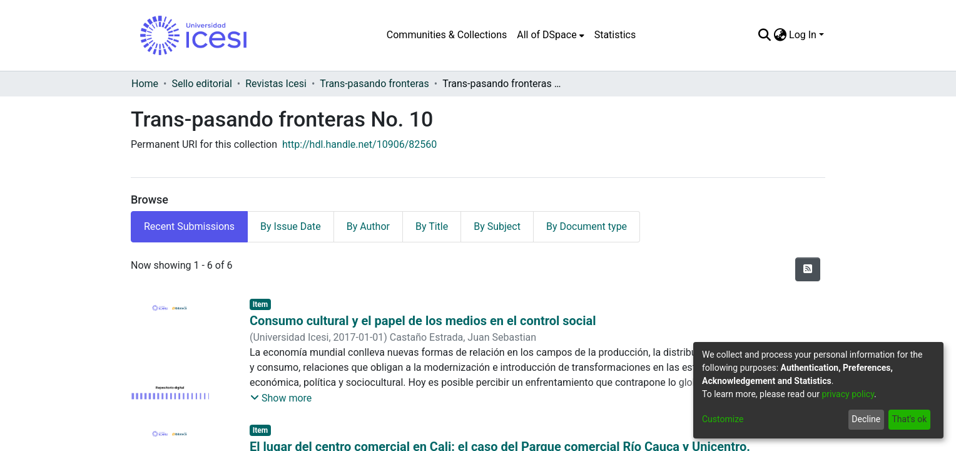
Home (144, 84)
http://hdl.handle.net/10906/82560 (359, 144)
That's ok (909, 419)
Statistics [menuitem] (615, 35)
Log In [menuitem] (802, 35)
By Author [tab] (368, 226)
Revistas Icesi (276, 84)
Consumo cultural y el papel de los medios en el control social (423, 320)
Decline (866, 419)
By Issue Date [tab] (290, 226)
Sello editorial (201, 84)
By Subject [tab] (497, 226)
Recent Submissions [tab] (189, 226)
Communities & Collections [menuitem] (447, 35)
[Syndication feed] (807, 269)
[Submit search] (764, 35)
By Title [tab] (431, 226)
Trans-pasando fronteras (374, 84)
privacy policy (847, 394)
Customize (722, 419)
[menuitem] (550, 35)
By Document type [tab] (586, 226)
